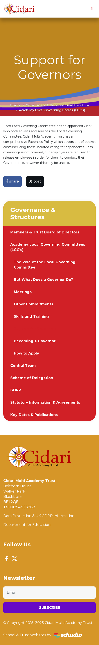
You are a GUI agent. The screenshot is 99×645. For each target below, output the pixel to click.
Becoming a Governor (35, 341)
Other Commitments (33, 304)
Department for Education (26, 525)
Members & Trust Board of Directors (44, 232)
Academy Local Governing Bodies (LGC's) (52, 110)
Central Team (23, 366)
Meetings (23, 292)
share (12, 181)
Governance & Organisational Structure (57, 105)
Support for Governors (35, 329)
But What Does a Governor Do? (43, 280)
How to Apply (26, 353)
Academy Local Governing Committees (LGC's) (47, 247)
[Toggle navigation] (91, 8)
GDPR (15, 390)
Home (15, 105)
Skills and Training (31, 316)
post (35, 181)
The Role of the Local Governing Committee (45, 264)
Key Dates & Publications (34, 415)
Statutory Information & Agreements (45, 402)
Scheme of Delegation (31, 378)
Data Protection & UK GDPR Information (38, 516)
